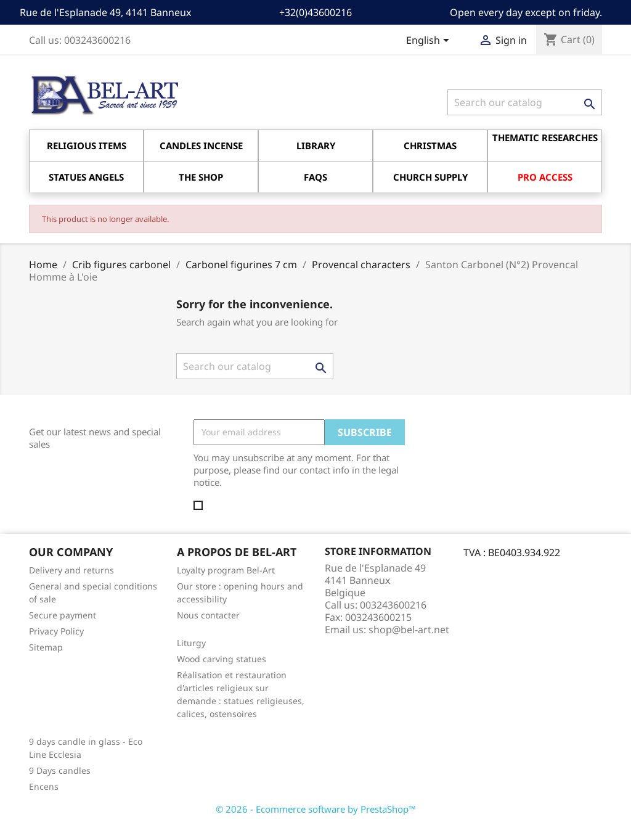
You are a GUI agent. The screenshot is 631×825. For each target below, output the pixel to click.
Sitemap (46, 647)
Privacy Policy (56, 631)
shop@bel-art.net (408, 629)
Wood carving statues (221, 659)
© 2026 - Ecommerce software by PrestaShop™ (316, 809)
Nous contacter (208, 615)
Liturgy (191, 643)
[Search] (524, 102)
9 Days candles (60, 770)
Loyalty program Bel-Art (226, 570)
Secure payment (62, 615)
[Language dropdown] (430, 41)
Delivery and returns (71, 570)
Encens (44, 786)
